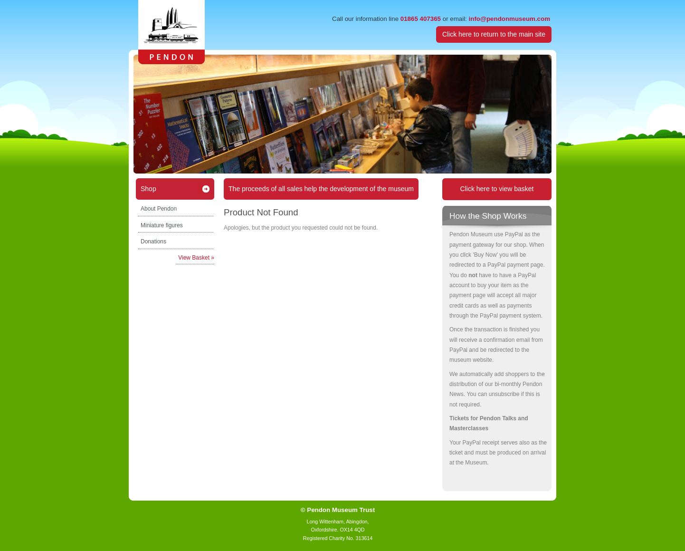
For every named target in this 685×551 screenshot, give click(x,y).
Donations (153, 241)
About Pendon (159, 208)
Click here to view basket (497, 189)
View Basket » (196, 257)
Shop (148, 189)
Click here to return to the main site (493, 34)
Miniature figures (162, 225)
